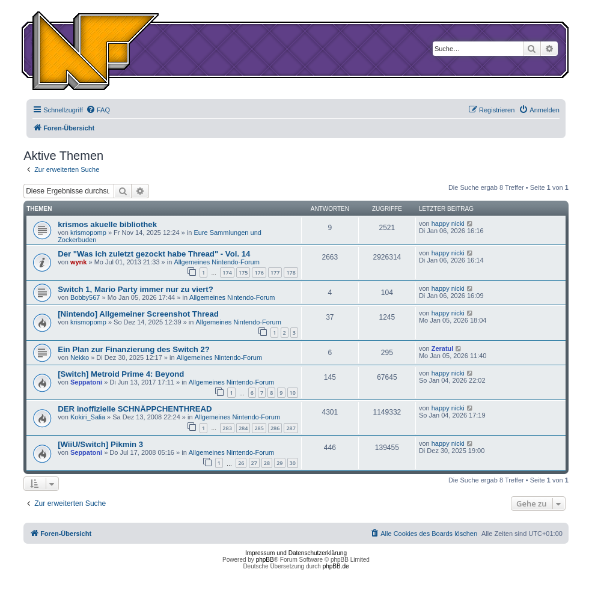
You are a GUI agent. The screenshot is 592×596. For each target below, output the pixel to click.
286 (274, 428)
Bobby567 (85, 297)
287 (290, 428)
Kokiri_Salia (87, 417)
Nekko (79, 357)
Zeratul (443, 348)
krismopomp (88, 232)
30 (293, 463)
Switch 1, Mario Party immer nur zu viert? (135, 289)
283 (226, 428)
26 (241, 463)
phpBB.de (336, 566)
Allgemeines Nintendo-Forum (216, 262)
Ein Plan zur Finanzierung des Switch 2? (134, 349)
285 (258, 428)
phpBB (265, 559)
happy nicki (448, 223)
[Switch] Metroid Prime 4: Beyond (121, 374)
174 (226, 272)
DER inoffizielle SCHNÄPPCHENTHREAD (135, 408)
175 (243, 272)
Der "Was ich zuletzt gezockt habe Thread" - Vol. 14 (154, 253)
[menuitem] (98, 110)
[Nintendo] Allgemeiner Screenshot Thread (138, 313)
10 (293, 393)
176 (258, 272)
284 (243, 428)
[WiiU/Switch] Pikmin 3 (100, 444)
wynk (78, 262)
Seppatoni (86, 382)
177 (274, 272)
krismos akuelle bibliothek (107, 224)
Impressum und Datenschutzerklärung (296, 553)
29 (279, 463)
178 (290, 272)
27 (254, 463)
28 (267, 463)
